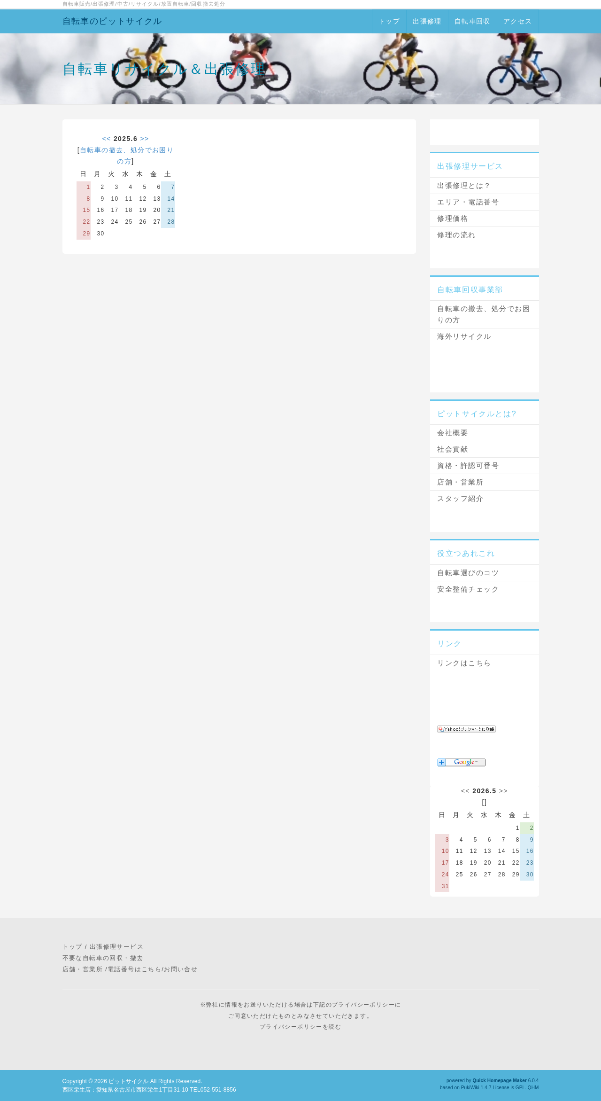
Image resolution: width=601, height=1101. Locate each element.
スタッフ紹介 (460, 498)
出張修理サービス (117, 946)
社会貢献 (452, 449)
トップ (389, 21)
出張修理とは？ (464, 185)
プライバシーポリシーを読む (300, 1026)
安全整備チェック (468, 589)
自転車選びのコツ (468, 573)
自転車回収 (473, 21)
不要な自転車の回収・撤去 (103, 957)
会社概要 (452, 433)
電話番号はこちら (135, 969)
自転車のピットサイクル (112, 21)
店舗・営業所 (460, 482)
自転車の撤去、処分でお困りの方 (483, 314)
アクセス (517, 21)
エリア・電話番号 (468, 202)
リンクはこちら (464, 663)
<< (106, 138)
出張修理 (427, 21)
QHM (533, 1087)
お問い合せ (181, 969)
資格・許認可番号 (468, 465)
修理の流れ (456, 235)
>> (144, 138)
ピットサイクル (128, 1081)
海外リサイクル (464, 336)
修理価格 (452, 218)
